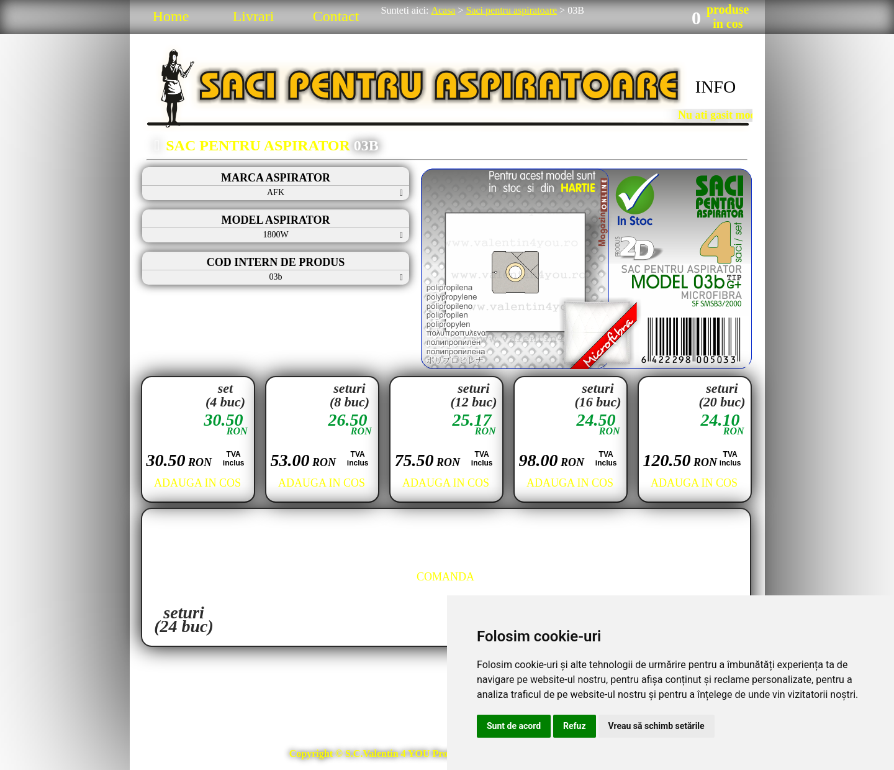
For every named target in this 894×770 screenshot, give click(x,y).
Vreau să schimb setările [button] (656, 726)
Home (171, 16)
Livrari (253, 16)
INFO (715, 86)
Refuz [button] (574, 726)
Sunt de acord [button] (514, 726)
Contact (336, 16)
